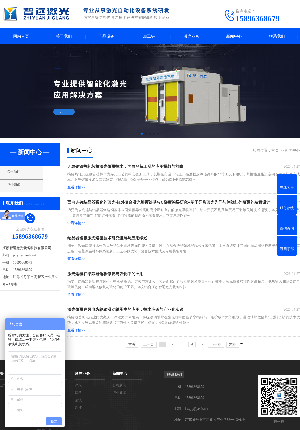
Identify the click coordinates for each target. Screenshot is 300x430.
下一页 (216, 344)
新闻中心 (234, 36)
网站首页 (21, 36)
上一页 (149, 344)
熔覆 (78, 393)
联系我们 (277, 36)
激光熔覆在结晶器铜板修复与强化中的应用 (106, 274)
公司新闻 (19, 174)
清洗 (78, 400)
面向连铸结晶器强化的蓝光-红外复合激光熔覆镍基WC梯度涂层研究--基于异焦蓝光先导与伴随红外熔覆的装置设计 (169, 202)
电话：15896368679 (189, 398)
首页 (275, 150)
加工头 (149, 36)
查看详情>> (77, 187)
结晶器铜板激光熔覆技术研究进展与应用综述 (108, 238)
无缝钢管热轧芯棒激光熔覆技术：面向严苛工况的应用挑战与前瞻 (126, 166)
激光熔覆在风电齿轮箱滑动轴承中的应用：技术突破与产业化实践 (126, 310)
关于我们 (64, 36)
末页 (232, 344)
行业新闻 (19, 188)
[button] (142, 134)
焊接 (78, 408)
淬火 (78, 385)
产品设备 (106, 36)
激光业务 (192, 36)
